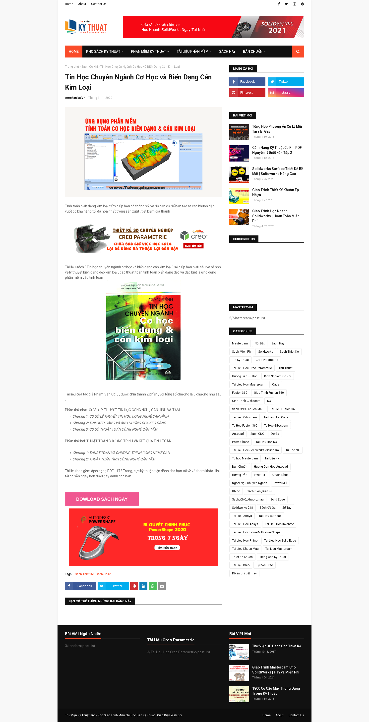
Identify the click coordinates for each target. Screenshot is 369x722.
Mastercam (240, 343)
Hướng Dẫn (239, 475)
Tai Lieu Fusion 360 (283, 409)
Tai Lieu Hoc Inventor (279, 524)
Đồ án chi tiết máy (244, 573)
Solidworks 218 (242, 507)
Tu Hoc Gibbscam (276, 425)
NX (269, 401)
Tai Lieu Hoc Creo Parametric (252, 368)
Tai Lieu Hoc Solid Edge (280, 540)
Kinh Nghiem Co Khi (277, 376)
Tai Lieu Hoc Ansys (245, 524)
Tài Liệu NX (272, 458)
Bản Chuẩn (239, 466)
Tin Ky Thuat (240, 360)
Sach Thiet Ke (84, 574)
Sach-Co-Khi (89, 66)
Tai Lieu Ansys (242, 516)
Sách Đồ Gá (268, 507)
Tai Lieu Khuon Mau (245, 549)
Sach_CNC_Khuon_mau (248, 499)
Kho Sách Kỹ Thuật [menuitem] (103, 52)
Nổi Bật (260, 343)
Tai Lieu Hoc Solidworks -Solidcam (255, 450)
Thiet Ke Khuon (242, 557)
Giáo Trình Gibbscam (246, 401)
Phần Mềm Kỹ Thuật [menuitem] (148, 52)
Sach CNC (257, 434)
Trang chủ (72, 66)
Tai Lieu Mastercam (279, 549)
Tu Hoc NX (293, 450)
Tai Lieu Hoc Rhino (244, 540)
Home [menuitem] (74, 52)
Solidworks (265, 351)
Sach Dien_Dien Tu (259, 491)
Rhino (236, 491)
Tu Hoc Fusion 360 (244, 425)
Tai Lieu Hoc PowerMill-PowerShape (256, 532)
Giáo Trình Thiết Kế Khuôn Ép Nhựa (275, 192)
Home (69, 4)
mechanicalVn (75, 98)
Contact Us (99, 4)
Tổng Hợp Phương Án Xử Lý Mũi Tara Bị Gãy (277, 128)
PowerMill (280, 483)
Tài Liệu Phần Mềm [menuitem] (192, 52)
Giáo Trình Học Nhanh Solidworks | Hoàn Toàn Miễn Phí (276, 216)
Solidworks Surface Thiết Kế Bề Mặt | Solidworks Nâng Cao (277, 171)
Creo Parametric (267, 360)
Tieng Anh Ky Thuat (272, 557)
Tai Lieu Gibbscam (244, 417)
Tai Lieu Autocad (270, 516)
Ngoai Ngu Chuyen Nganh (249, 483)
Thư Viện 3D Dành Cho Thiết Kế (276, 646)
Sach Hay (277, 343)
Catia (275, 384)
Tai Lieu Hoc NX (266, 442)
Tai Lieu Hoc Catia (276, 417)
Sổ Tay (286, 507)
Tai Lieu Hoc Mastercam (248, 384)
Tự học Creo (264, 565)
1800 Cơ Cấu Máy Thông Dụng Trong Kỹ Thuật (276, 690)
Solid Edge (277, 499)
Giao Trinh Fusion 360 (269, 392)
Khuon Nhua (280, 475)
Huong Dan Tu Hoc (244, 376)
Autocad (238, 434)
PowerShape (240, 442)
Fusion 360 (239, 392)
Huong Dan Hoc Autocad (271, 466)
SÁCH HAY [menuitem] (227, 52)
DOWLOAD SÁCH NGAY (101, 499)
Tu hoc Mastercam (245, 458)
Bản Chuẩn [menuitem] (252, 52)
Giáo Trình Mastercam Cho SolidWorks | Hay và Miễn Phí (275, 669)
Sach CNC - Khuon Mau (247, 409)
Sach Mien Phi (241, 351)
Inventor (259, 475)
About (82, 4)
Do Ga (275, 434)
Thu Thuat (286, 368)
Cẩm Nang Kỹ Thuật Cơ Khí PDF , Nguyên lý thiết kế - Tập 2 (277, 150)
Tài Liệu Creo (240, 565)
